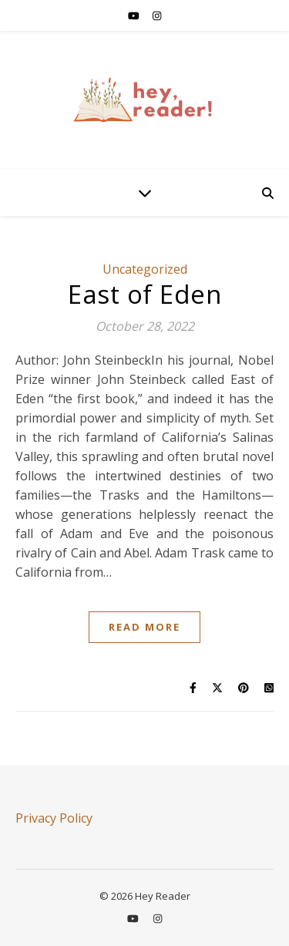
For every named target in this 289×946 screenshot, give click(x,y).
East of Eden (144, 294)
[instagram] (157, 15)
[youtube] (135, 15)
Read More (144, 627)
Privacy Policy (53, 818)
